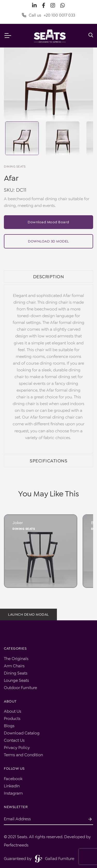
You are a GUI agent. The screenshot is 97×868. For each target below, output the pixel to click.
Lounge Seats (16, 680)
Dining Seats (23, 529)
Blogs (9, 725)
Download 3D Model (48, 241)
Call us (48, 15)
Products (12, 718)
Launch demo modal (28, 614)
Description (48, 277)
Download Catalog (22, 733)
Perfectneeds (16, 845)
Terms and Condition (23, 755)
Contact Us (14, 740)
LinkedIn (12, 786)
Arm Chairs (14, 666)
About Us (12, 711)
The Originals (16, 658)
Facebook (13, 778)
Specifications (48, 461)
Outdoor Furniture (20, 687)
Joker (17, 522)
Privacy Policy (17, 747)
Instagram (13, 793)
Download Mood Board (48, 222)
